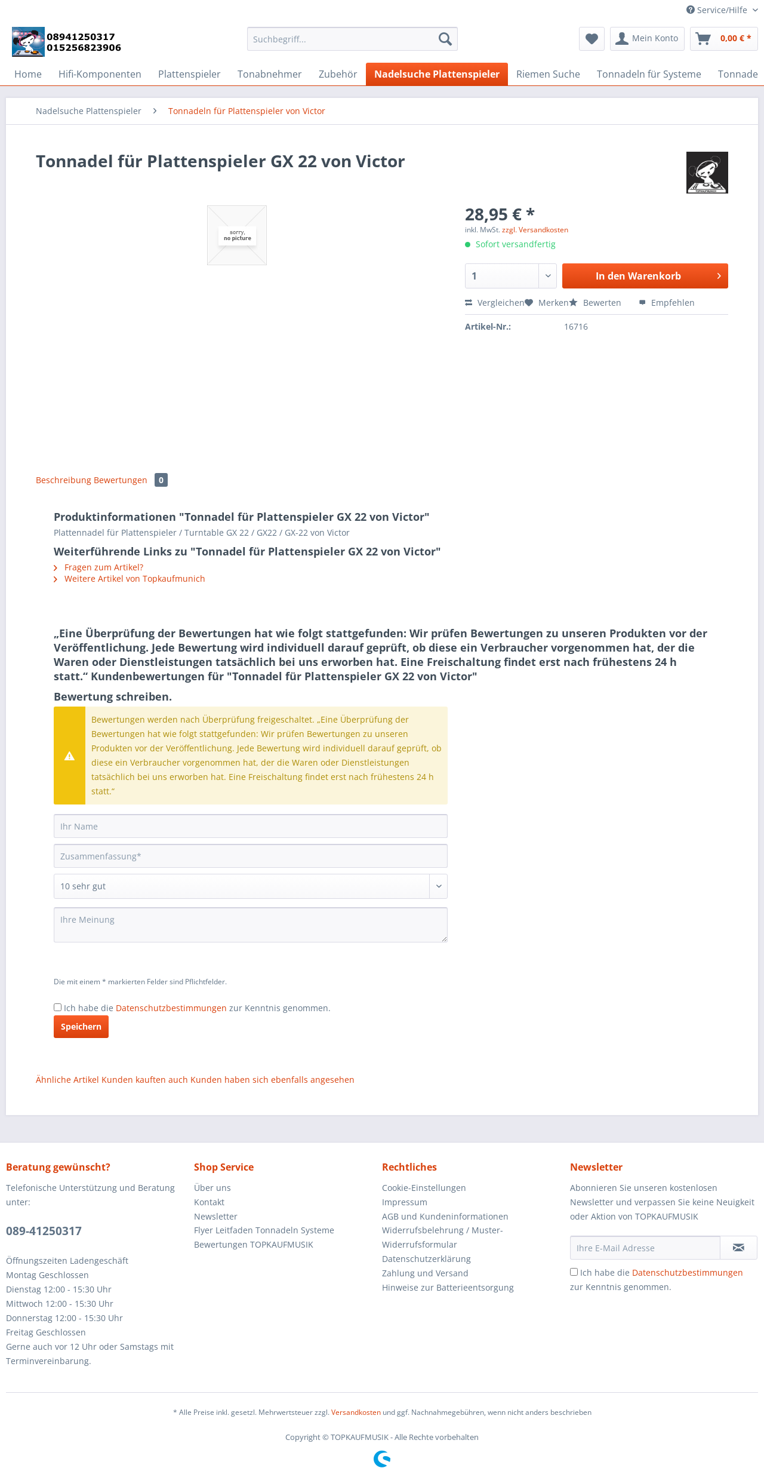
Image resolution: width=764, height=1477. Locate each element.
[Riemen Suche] (548, 74)
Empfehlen (667, 302)
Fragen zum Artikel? (98, 567)
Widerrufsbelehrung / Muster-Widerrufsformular (442, 1237)
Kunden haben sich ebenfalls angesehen (272, 1079)
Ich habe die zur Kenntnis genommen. (197, 1008)
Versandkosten (356, 1412)
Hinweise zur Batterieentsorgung (448, 1287)
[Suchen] (445, 39)
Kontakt (209, 1202)
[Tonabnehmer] (269, 74)
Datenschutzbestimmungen (171, 1008)
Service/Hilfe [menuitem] (718, 10)
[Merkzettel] (592, 39)
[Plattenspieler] (189, 74)
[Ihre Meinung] (251, 924)
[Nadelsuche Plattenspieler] (437, 74)
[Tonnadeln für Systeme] (649, 74)
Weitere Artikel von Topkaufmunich (129, 578)
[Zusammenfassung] (251, 856)
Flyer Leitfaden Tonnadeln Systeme (264, 1230)
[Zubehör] (338, 74)
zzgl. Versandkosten (535, 230)
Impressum (404, 1202)
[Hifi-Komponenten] (100, 74)
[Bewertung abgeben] (251, 886)
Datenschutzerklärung (426, 1258)
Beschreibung (63, 480)
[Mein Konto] (647, 39)
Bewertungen (131, 480)
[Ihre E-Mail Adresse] (645, 1248)
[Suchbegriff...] (352, 39)
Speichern (81, 1026)
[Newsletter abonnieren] (738, 1248)
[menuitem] (352, 44)
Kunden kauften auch (144, 1079)
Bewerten (596, 302)
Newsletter (216, 1216)
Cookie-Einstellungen (424, 1187)
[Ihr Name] (251, 826)
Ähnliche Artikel (67, 1079)
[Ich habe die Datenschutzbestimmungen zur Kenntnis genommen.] (57, 1007)
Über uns (212, 1187)
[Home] (28, 74)
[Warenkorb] (724, 39)
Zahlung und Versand (425, 1273)
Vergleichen (495, 302)
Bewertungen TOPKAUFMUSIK (253, 1244)
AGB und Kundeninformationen (445, 1216)
